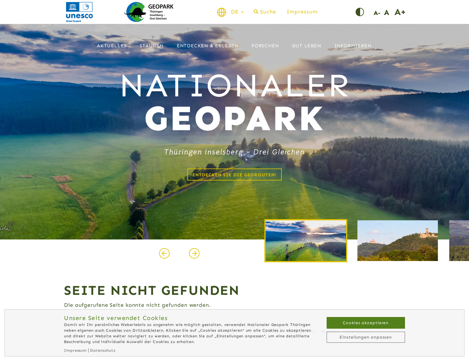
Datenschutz (103, 350)
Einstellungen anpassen (365, 337)
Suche (268, 11)
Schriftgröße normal (389, 12)
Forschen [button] (265, 45)
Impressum (302, 11)
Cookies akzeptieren (366, 322)
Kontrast (365, 12)
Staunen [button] (152, 45)
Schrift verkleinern (379, 12)
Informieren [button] (352, 45)
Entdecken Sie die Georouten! (234, 175)
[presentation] (164, 253)
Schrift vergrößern (400, 12)
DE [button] (237, 11)
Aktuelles (112, 45)
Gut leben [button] (306, 45)
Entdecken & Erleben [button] (207, 45)
